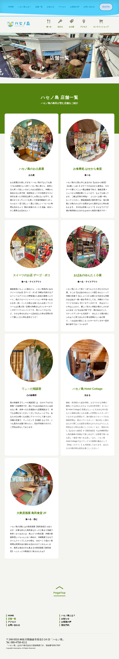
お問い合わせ (89, 7)
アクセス (62, 7)
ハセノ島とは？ (24, 7)
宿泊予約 (107, 7)
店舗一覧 (39, 7)
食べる (48, 23)
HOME (11, 7)
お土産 (71, 23)
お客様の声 (74, 7)
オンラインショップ (101, 23)
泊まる (60, 23)
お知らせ (50, 7)
